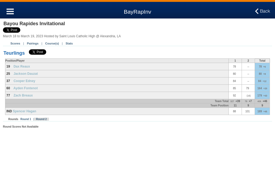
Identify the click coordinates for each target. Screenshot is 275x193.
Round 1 (25, 119)
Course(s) (52, 43)
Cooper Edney (24, 81)
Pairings (32, 43)
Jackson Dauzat (26, 74)
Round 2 (41, 119)
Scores (15, 43)
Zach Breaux (23, 95)
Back (265, 11)
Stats (69, 43)
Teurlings (14, 53)
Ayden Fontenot (25, 88)
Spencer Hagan (24, 111)
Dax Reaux (22, 66)
